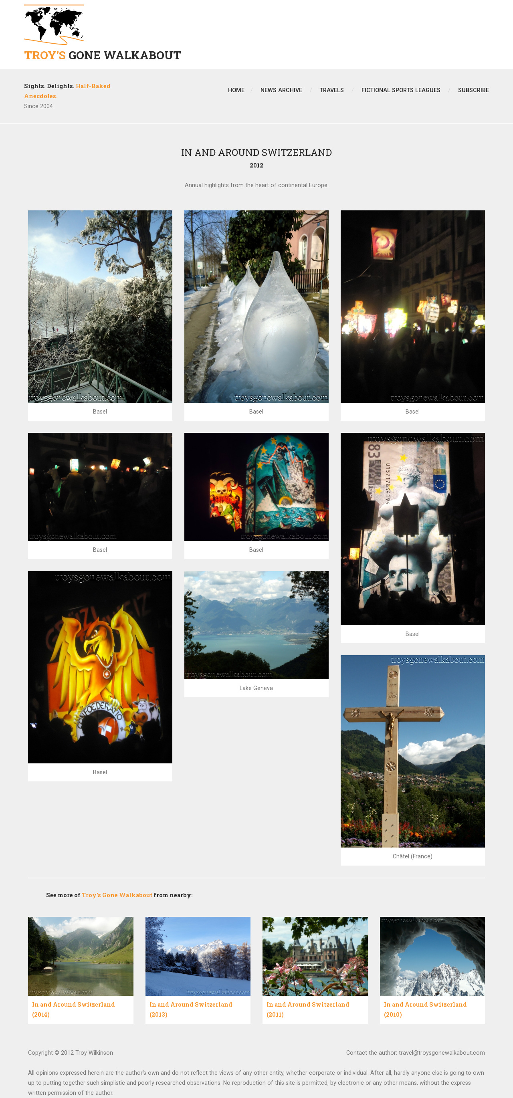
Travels (332, 90)
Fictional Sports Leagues (401, 90)
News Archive (281, 90)
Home (236, 90)
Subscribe (473, 90)
